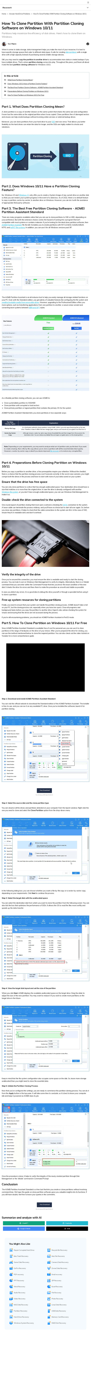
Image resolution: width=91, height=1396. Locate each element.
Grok (67, 1229)
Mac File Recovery (58, 1256)
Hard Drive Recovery (21, 1317)
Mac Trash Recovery (21, 1256)
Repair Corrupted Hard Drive (24, 1250)
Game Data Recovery (21, 1262)
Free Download (44, 790)
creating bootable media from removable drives (20, 302)
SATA (65, 505)
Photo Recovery (57, 1299)
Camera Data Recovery (60, 1262)
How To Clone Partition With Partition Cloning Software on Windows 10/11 (59, 14)
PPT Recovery (19, 1280)
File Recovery (56, 1293)
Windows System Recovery (24, 1323)
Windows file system (10, 492)
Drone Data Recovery (59, 1268)
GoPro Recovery (20, 1268)
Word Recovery (19, 1287)
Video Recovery (19, 1299)
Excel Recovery (57, 1287)
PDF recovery (19, 1274)
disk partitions (71, 52)
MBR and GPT (34, 308)
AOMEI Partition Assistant (12, 225)
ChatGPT (23, 1223)
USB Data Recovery (59, 1311)
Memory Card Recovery (60, 1317)
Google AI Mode (23, 1229)
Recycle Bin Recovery (59, 1250)
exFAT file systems (17, 227)
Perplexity (67, 1223)
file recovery (54, 451)
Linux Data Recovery (59, 1305)
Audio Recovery (19, 1293)
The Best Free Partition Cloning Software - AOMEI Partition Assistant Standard (35, 87)
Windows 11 (24, 195)
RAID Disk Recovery (59, 1323)
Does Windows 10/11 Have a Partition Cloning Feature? (27, 84)
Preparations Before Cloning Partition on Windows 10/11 (28, 91)
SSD (53, 122)
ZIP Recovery (56, 1280)
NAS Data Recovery (21, 1305)
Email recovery (57, 1274)
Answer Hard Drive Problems (19, 14)
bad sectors (34, 405)
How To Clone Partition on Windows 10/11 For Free (26, 95)
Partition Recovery (20, 1311)
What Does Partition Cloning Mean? (20, 80)
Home (4, 14)
